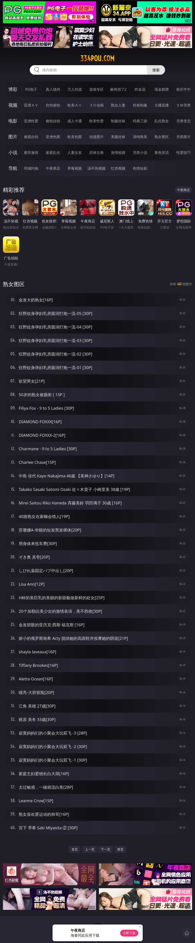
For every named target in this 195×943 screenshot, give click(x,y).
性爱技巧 (183, 152)
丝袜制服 (140, 105)
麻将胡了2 (118, 89)
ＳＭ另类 (183, 105)
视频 (12, 105)
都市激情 (31, 152)
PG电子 (31, 89)
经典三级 (140, 120)
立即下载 (129, 933)
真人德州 (53, 89)
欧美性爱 (96, 120)
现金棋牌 (161, 89)
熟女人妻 (118, 105)
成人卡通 (74, 120)
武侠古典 (96, 152)
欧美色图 (74, 136)
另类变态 (183, 120)
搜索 (156, 69)
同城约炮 (31, 168)
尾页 (120, 849)
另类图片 (183, 136)
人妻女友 (74, 152)
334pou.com (97, 58)
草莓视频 (74, 168)
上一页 (89, 849)
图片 (12, 137)
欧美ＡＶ (74, 105)
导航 (12, 168)
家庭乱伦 (53, 152)
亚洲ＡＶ (31, 105)
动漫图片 (96, 136)
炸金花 (140, 89)
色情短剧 (140, 168)
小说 (12, 152)
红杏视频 (118, 168)
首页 (74, 849)
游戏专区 (96, 89)
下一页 (105, 849)
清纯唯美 (140, 136)
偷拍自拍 (53, 120)
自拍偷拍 (53, 105)
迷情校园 (118, 152)
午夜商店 (53, 168)
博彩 (12, 89)
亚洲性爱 (31, 120)
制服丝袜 (118, 120)
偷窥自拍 (31, 136)
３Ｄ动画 (96, 105)
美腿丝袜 (118, 136)
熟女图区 (161, 136)
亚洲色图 (53, 136)
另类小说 (140, 152)
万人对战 (74, 89)
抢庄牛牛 (183, 89)
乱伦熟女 (161, 120)
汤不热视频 (96, 168)
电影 (12, 121)
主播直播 (161, 105)
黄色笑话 (161, 152)
